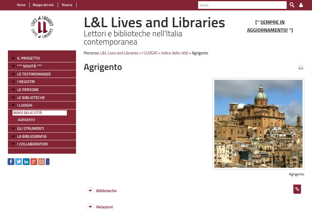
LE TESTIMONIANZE (34, 74)
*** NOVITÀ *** (29, 66)
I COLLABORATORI (32, 144)
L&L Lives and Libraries (119, 53)
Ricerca (66, 4)
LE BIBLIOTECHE (31, 97)
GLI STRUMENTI (30, 128)
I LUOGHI (24, 105)
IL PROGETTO (28, 58)
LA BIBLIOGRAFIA (31, 136)
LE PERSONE (28, 89)
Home (21, 4)
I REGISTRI (26, 82)
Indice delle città (27, 112)
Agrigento (26, 119)
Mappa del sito (43, 4)
